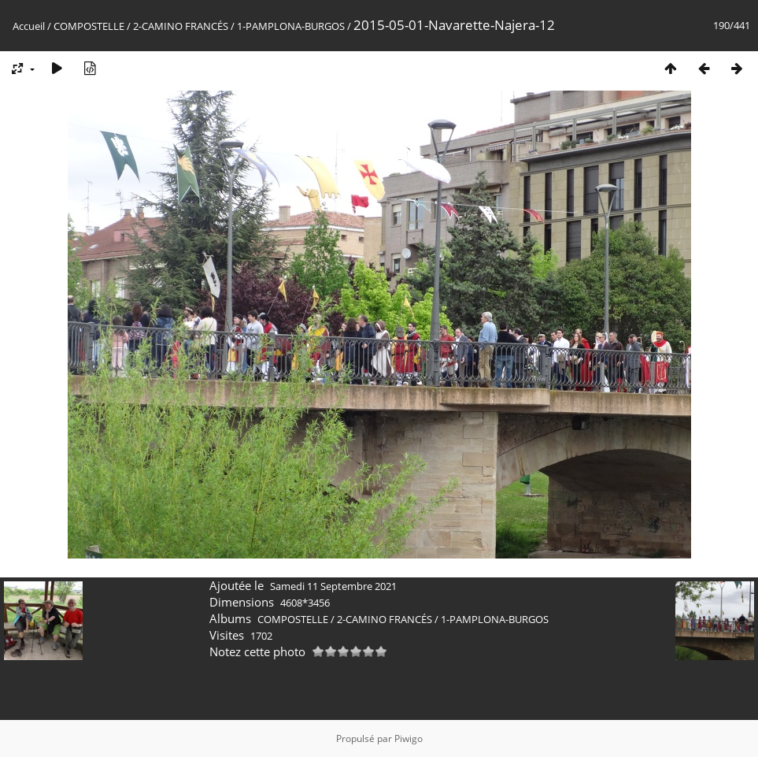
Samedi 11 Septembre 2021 (333, 586)
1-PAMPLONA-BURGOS (291, 26)
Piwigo (408, 738)
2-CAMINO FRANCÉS (180, 26)
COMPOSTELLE (89, 26)
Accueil (29, 26)
